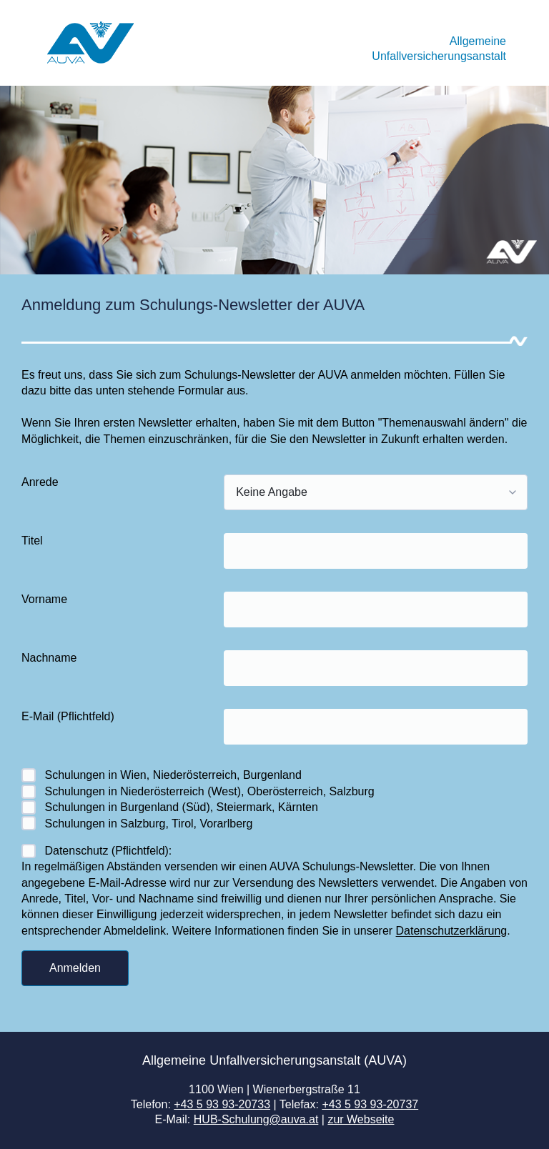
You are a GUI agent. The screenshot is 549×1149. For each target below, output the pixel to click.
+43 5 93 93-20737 (370, 1104)
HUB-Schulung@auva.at (256, 1119)
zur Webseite (360, 1119)
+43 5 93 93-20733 (222, 1104)
